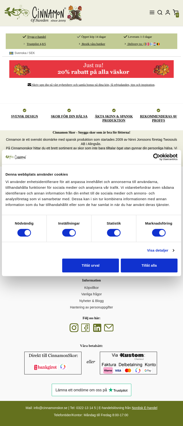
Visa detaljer (157, 250)
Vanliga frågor (91, 294)
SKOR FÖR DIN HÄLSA (69, 116)
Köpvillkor (91, 288)
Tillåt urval (91, 265)
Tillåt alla (149, 265)
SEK (22, 53)
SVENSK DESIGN (24, 116)
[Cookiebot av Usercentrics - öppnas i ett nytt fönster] (157, 157)
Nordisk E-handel (144, 408)
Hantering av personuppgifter (91, 307)
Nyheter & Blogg (91, 301)
